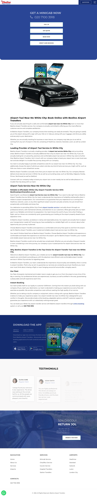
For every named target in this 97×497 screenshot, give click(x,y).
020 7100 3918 (44, 17)
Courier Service (45, 466)
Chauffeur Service (46, 462)
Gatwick (72, 466)
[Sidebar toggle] (95, 2)
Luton (71, 469)
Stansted (72, 462)
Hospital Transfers (46, 469)
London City (73, 472)
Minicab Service (45, 459)
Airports (13, 469)
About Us (13, 462)
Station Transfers (45, 472)
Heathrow (72, 459)
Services (13, 466)
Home (12, 459)
